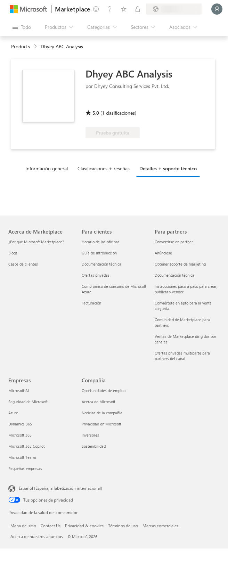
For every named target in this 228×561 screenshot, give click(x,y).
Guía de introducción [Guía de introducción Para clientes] (99, 252)
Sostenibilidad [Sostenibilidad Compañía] (94, 446)
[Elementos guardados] (123, 9)
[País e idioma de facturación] (174, 9)
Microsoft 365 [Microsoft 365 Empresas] (20, 435)
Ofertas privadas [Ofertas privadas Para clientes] (95, 275)
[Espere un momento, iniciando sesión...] (217, 9)
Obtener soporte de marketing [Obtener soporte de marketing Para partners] (180, 264)
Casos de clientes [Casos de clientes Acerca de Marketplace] (23, 264)
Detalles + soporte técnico (168, 168)
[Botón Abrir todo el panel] (22, 27)
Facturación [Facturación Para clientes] (91, 303)
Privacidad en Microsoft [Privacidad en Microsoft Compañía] (101, 423)
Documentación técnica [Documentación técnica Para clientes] (101, 264)
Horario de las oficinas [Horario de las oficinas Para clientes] (101, 241)
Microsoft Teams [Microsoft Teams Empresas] (22, 457)
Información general (46, 168)
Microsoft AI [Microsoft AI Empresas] (18, 390)
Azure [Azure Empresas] (13, 412)
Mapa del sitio (23, 525)
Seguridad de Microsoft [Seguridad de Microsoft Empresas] (28, 401)
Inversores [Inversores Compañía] (90, 435)
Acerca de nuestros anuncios (36, 536)
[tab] (48, 168)
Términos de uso (123, 525)
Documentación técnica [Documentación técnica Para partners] (174, 275)
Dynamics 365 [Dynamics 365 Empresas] (20, 423)
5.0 (95, 112)
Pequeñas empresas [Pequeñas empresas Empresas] (25, 468)
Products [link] (20, 46)
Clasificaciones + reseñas (104, 168)
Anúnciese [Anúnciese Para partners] (163, 252)
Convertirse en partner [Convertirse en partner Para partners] (174, 241)
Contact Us (50, 525)
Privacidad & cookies (84, 525)
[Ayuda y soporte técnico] (109, 9)
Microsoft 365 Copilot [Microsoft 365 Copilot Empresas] (26, 446)
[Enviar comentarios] (95, 9)
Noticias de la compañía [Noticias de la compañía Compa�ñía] (102, 412)
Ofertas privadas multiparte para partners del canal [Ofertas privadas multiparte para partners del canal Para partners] (182, 355)
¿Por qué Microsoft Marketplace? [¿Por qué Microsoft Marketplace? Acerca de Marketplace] (36, 241)
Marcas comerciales (160, 525)
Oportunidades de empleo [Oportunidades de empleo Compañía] (103, 390)
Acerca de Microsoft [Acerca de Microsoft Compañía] (98, 401)
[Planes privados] (137, 9)
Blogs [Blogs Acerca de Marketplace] (12, 252)
